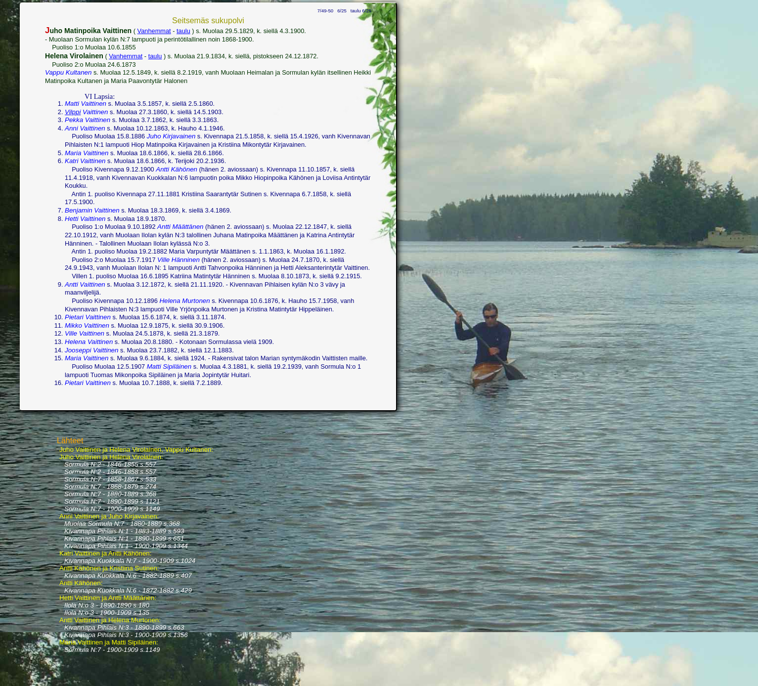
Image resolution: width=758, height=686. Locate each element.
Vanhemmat (154, 31)
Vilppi (73, 112)
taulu (183, 31)
